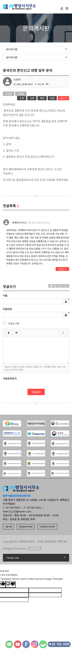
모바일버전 (35, 548)
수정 (22, 98)
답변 (52, 98)
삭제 (32, 98)
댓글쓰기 (62, 269)
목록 (42, 98)
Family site (36, 557)
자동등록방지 (10, 378)
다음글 (21, 93)
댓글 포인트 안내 (58, 285)
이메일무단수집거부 (47, 526)
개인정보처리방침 (26, 526)
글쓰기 (63, 98)
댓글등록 (36, 392)
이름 (5, 296)
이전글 (8, 93)
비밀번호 (7, 309)
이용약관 (8, 526)
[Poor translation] (11, 584)
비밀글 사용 (11, 323)
